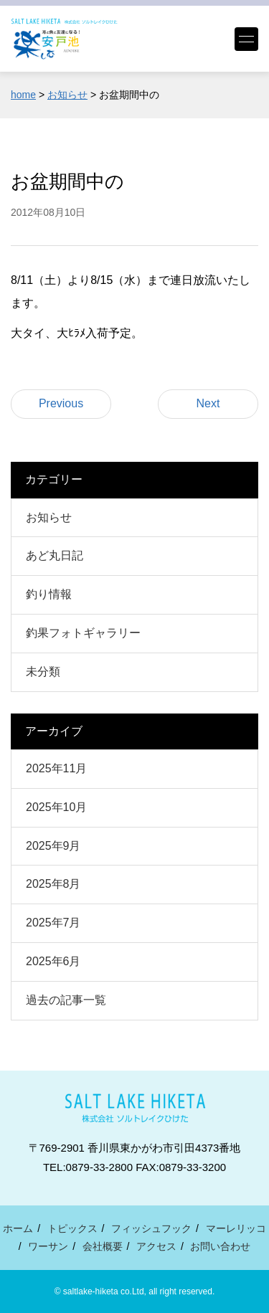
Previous (61, 403)
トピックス (72, 1228)
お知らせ (49, 517)
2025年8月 (53, 884)
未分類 (43, 671)
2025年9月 (53, 846)
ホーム (18, 1228)
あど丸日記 (54, 555)
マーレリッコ (236, 1228)
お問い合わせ (220, 1246)
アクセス (156, 1246)
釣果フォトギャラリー (83, 633)
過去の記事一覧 (66, 1000)
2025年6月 (53, 961)
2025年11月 (56, 768)
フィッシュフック (151, 1228)
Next (208, 403)
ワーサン (48, 1246)
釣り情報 (49, 594)
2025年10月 (56, 807)
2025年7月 (53, 922)
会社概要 (102, 1246)
